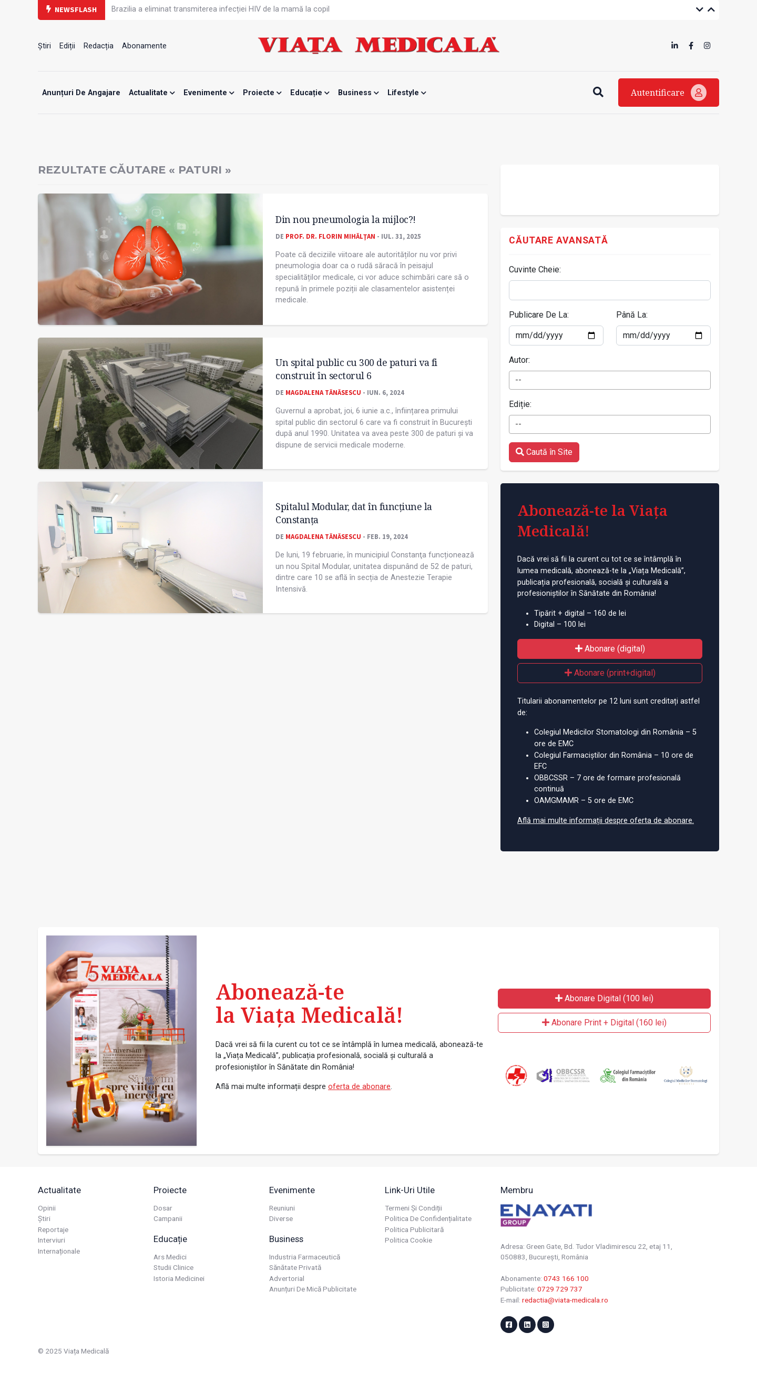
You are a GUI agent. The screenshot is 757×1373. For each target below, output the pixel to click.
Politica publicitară (414, 1229)
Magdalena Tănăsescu (323, 392)
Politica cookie (408, 1240)
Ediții (67, 46)
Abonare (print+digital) (610, 673)
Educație (310, 92)
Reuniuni (282, 1208)
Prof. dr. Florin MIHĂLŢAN (330, 236)
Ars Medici (170, 1257)
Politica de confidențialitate (428, 1218)
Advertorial (286, 1278)
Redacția (99, 46)
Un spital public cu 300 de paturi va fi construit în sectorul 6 (356, 369)
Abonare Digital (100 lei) (604, 998)
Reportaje (53, 1229)
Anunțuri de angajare (81, 92)
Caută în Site (544, 452)
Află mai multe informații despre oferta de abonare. (605, 820)
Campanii (168, 1218)
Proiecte (262, 92)
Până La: (632, 315)
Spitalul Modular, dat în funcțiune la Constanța (353, 513)
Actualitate (152, 92)
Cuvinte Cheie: (535, 269)
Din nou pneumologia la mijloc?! (345, 219)
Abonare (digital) (610, 649)
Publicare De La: (539, 315)
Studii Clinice (173, 1267)
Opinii (47, 1208)
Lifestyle (406, 92)
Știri (44, 46)
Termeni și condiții (413, 1208)
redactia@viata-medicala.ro (565, 1300)
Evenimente (208, 92)
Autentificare (669, 92)
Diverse (281, 1218)
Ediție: (520, 404)
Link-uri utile (410, 1190)
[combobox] (610, 380)
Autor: (519, 360)
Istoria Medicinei (179, 1278)
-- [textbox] (518, 380)
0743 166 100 (566, 1278)
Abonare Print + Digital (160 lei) (604, 1023)
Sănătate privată (295, 1267)
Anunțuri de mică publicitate (312, 1289)
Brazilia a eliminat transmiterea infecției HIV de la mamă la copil (220, 9)
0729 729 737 (559, 1289)
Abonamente (144, 46)
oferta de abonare (359, 1086)
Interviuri (51, 1240)
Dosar (163, 1208)
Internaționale (59, 1251)
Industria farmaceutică (304, 1257)
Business (358, 92)
